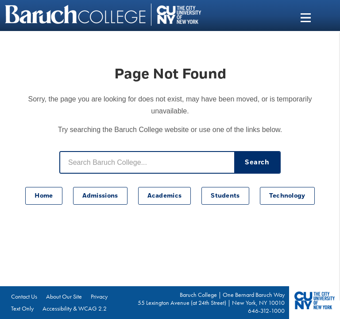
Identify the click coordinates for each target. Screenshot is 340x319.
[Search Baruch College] (147, 162)
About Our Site (64, 296)
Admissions (100, 196)
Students (225, 196)
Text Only (22, 308)
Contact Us (24, 296)
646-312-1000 (266, 311)
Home (44, 196)
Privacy (99, 296)
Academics (164, 196)
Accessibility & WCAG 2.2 (74, 308)
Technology (287, 196)
